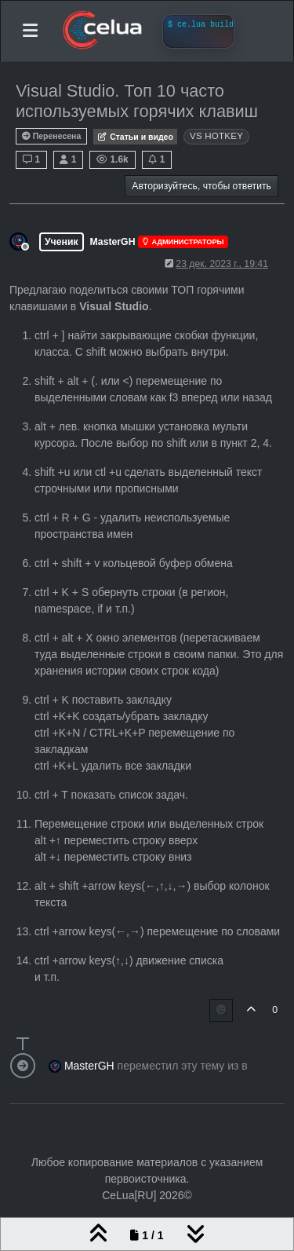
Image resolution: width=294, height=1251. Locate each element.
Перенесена (51, 136)
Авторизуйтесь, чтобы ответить (201, 186)
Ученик (61, 241)
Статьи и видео (135, 136)
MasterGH (113, 241)
